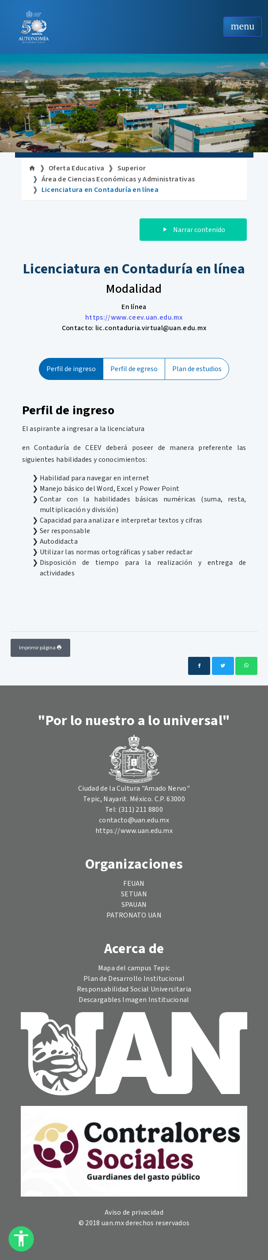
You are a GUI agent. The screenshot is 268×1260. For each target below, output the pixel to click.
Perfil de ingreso (71, 369)
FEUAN (134, 883)
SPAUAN (134, 905)
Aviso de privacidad (134, 1212)
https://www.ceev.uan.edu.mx (134, 317)
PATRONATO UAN (134, 915)
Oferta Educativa (76, 168)
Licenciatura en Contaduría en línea (100, 190)
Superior (131, 168)
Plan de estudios (197, 369)
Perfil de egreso (134, 369)
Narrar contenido (193, 230)
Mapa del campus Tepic (134, 968)
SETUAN (134, 894)
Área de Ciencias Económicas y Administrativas (118, 179)
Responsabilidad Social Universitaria (134, 989)
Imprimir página (40, 648)
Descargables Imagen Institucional (134, 1000)
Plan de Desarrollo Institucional (134, 979)
